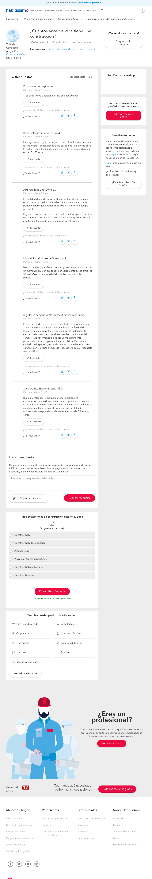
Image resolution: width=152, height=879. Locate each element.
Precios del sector (15, 832)
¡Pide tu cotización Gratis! (123, 183)
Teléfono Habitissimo (124, 832)
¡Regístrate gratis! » (89, 3)
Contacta (118, 825)
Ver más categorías (25, 673)
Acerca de (118, 819)
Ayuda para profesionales (91, 819)
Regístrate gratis (112, 743)
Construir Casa (22, 535)
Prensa (116, 838)
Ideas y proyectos (15, 845)
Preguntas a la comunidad (38, 19)
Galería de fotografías (18, 851)
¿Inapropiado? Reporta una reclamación (45, 110)
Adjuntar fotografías (28, 499)
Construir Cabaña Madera (28, 567)
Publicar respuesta (80, 498)
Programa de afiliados (125, 845)
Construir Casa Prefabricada (29, 543)
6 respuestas (37, 49)
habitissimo (12, 19)
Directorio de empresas (19, 825)
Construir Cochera (24, 575)
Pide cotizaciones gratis (117, 789)
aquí (113, 154)
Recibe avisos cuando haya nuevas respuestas (72, 49)
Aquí (108, 163)
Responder (34, 103)
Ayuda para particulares (55, 819)
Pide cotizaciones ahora (123, 115)
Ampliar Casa (21, 551)
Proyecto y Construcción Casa (30, 559)
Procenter (82, 832)
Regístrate (47, 825)
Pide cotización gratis (52, 591)
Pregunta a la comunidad (123, 43)
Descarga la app (86, 838)
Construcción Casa (68, 19)
